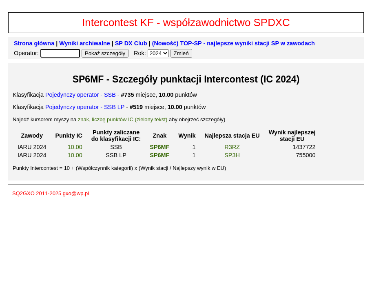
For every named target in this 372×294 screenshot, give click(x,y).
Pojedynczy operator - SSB (80, 94)
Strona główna (34, 43)
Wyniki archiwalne (84, 43)
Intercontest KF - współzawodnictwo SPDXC (186, 22)
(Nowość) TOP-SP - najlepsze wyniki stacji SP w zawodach (233, 43)
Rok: (141, 53)
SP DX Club (131, 43)
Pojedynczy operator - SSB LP (84, 107)
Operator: (27, 53)
